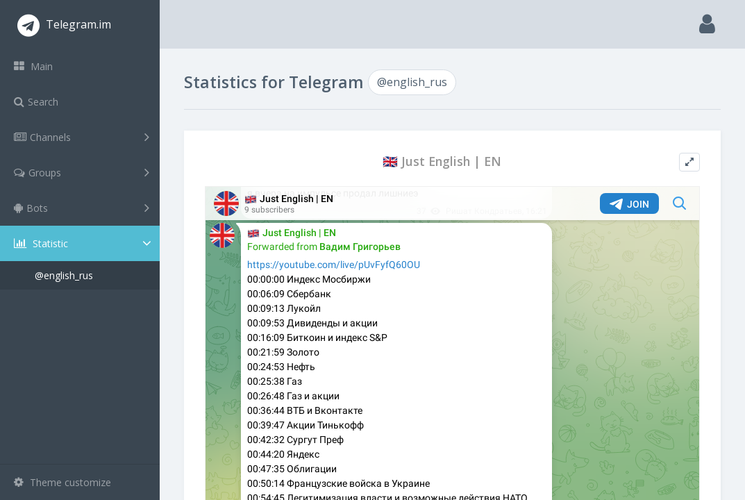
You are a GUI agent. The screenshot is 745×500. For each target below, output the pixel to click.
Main (33, 66)
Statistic (84, 243)
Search (36, 101)
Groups (81, 172)
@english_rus (64, 275)
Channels (81, 137)
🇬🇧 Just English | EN (442, 161)
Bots (81, 208)
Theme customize (62, 482)
